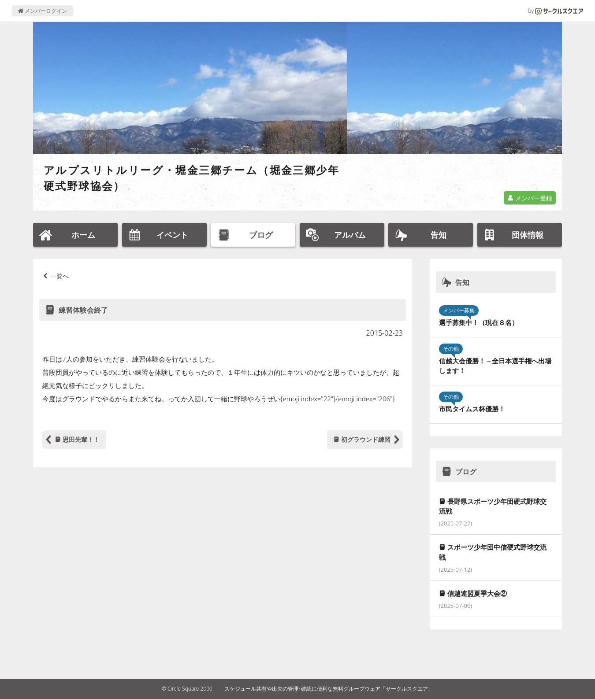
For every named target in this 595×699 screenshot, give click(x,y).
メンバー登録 (529, 198)
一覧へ (59, 276)
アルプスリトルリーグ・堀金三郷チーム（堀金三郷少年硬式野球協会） (191, 178)
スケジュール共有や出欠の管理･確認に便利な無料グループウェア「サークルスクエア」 (328, 688)
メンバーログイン (42, 11)
